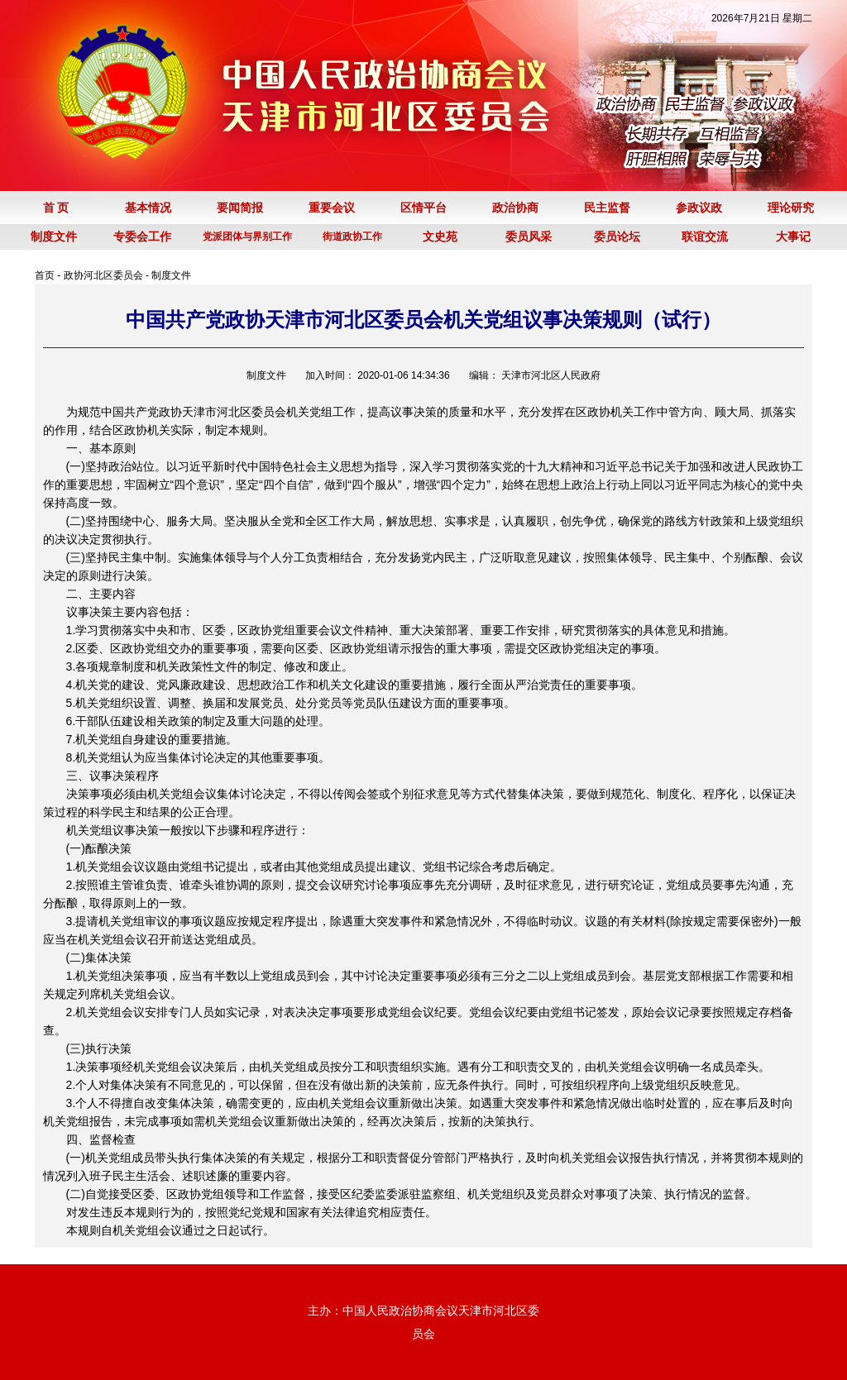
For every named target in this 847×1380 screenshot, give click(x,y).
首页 (45, 275)
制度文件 (171, 275)
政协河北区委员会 (103, 275)
